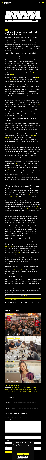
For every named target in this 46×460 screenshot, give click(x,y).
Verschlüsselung (13, 391)
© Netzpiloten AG (41, 458)
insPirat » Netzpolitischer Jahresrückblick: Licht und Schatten (23, 408)
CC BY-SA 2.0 (26, 295)
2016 (13, 387)
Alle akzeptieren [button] (23, 454)
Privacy (15, 295)
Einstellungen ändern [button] (23, 456)
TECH (19, 338)
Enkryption (33, 387)
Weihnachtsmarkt (22, 391)
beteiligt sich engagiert (17, 269)
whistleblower (30, 391)
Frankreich (35, 72)
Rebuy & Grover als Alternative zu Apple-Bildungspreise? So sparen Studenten (17, 357)
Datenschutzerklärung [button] (23, 458)
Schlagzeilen (8, 169)
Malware (20, 389)
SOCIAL (16, 338)
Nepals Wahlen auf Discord (13, 334)
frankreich (7, 389)
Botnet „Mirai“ (32, 145)
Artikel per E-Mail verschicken (12, 385)
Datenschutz (21, 387)
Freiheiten (37, 104)
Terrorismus (34, 389)
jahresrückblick (14, 389)
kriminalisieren (29, 194)
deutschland (27, 387)
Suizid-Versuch (18, 252)
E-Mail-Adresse (9, 440)
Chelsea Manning (9, 246)
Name (6, 435)
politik (29, 389)
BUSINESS (8, 361)
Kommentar (8, 419)
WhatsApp (37, 206)
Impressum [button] (28, 458)
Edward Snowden (32, 268)
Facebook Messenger (32, 208)
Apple (8, 338)
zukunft (35, 391)
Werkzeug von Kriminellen (11, 196)
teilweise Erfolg (15, 256)
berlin (16, 387)
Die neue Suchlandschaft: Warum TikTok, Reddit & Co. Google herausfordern (21, 380)
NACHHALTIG (12, 338)
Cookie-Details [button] (18, 458)
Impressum (3, 458)
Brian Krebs (17, 163)
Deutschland (12, 74)
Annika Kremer (11, 300)
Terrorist (7, 391)
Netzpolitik (25, 389)
